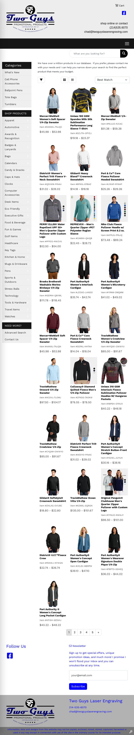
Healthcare (11, 243)
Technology (11, 295)
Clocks (9, 183)
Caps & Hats (12, 176)
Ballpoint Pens (14, 90)
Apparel (9, 120)
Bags (8, 156)
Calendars (11, 163)
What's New (12, 72)
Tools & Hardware (15, 302)
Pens (8, 270)
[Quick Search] (94, 54)
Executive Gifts (14, 215)
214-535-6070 (78, 707)
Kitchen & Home (15, 257)
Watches (10, 316)
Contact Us (11, 339)
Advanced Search (15, 332)
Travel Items (12, 309)
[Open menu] (127, 43)
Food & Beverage (15, 222)
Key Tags (10, 250)
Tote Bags (11, 97)
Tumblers (10, 104)
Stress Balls (12, 288)
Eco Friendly (12, 208)
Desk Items (12, 201)
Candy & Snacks (14, 170)
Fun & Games (13, 229)
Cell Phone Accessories (12, 81)
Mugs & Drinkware (16, 263)
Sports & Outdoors (10, 279)
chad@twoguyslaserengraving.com (106, 31)
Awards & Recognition (12, 136)
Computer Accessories (12, 192)
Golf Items (11, 236)
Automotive (12, 127)
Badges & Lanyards (10, 147)
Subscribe (78, 686)
